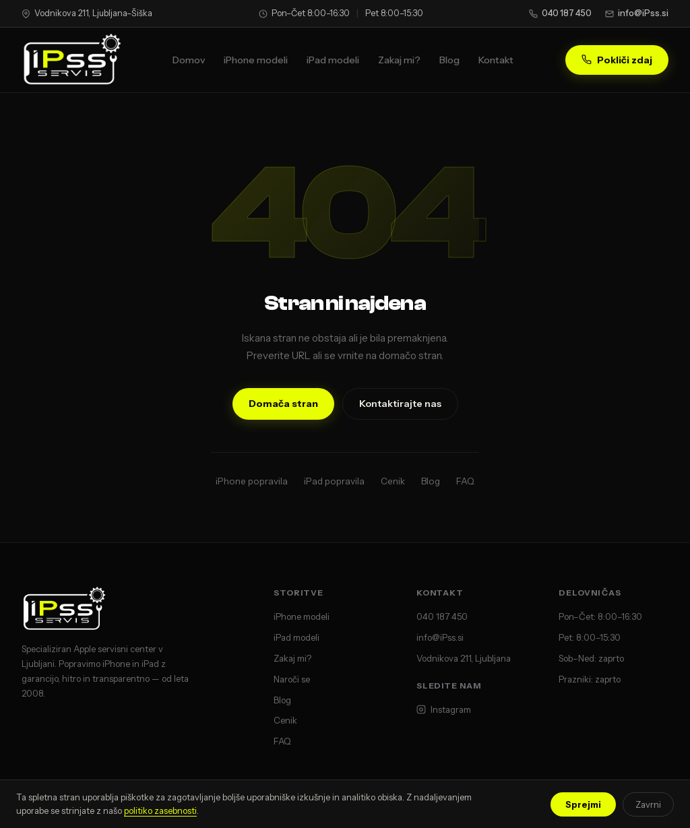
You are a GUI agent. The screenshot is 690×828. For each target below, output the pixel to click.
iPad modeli (333, 60)
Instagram (443, 709)
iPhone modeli (256, 60)
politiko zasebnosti (160, 810)
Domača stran (283, 403)
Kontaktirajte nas (400, 403)
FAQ (465, 481)
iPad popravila (334, 481)
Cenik (393, 481)
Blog (449, 60)
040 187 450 (560, 13)
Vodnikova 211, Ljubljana (463, 658)
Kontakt (495, 60)
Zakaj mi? (399, 60)
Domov (188, 60)
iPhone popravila (252, 481)
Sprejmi (583, 804)
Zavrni (648, 804)
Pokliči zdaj (617, 60)
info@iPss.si (636, 13)
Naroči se (292, 679)
